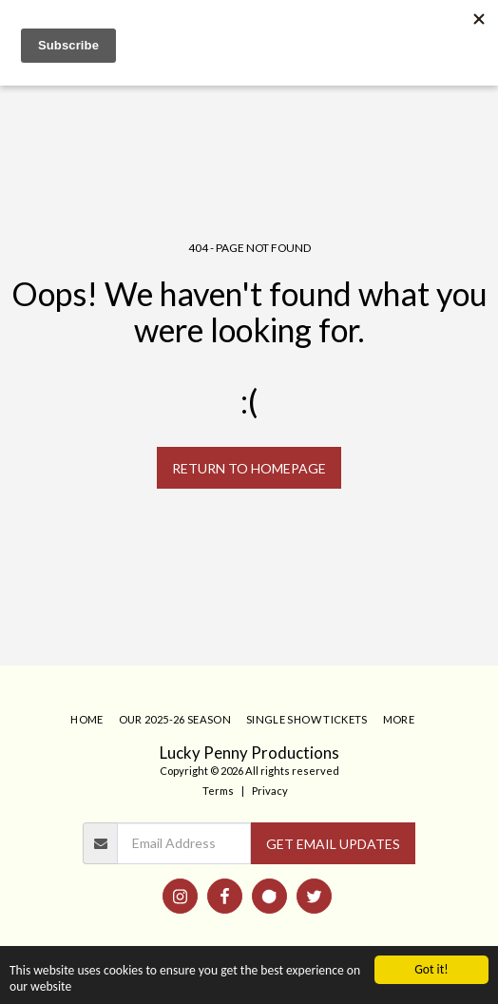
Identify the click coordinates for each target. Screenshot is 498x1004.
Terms (218, 790)
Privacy (270, 790)
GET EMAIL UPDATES (333, 844)
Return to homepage (249, 468)
